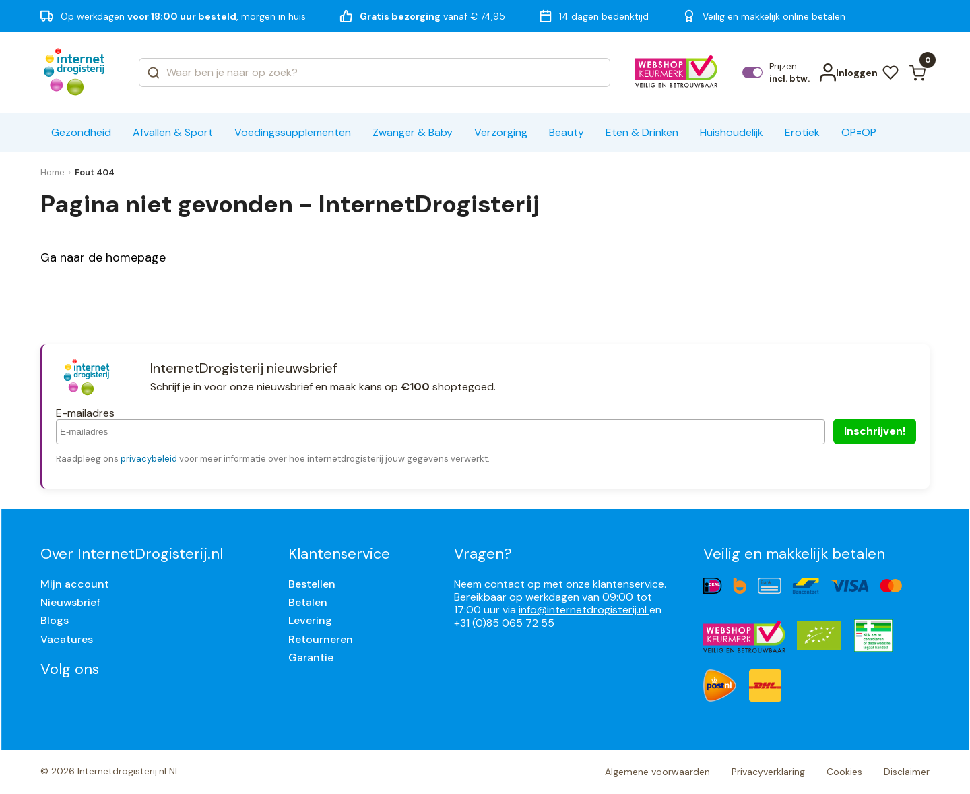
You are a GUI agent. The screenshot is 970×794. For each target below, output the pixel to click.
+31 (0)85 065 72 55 (504, 623)
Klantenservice (339, 553)
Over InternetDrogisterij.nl (131, 553)
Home (52, 172)
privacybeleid (149, 458)
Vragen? (483, 553)
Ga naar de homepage (103, 257)
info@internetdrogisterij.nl (584, 610)
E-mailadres (85, 413)
